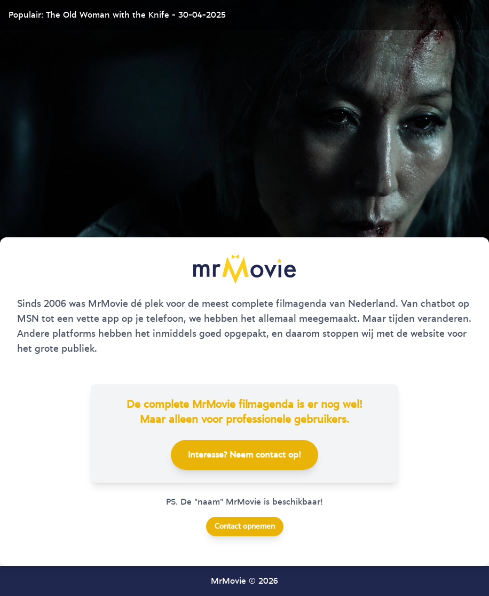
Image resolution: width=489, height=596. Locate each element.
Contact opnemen (245, 526)
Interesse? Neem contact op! (244, 455)
